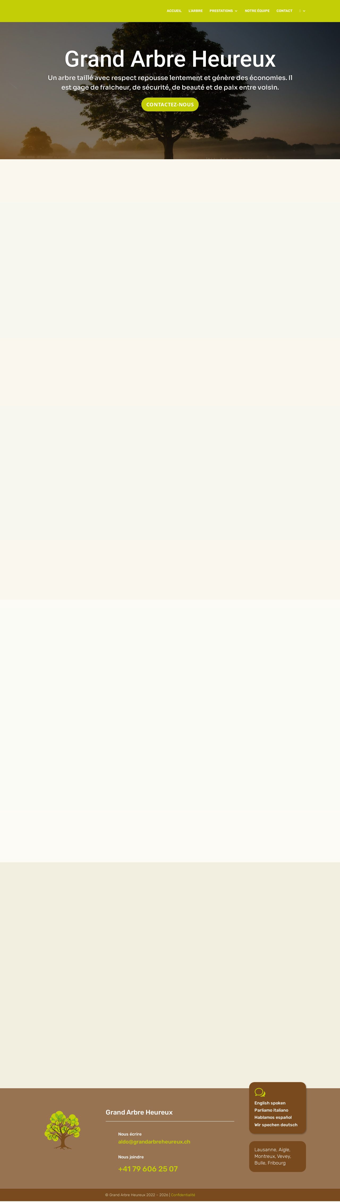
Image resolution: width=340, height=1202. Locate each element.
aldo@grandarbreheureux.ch (154, 1142)
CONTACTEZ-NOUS (170, 104)
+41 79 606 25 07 (148, 1169)
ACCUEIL (174, 11)
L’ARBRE (196, 11)
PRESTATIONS (221, 11)
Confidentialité (183, 1195)
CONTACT (284, 11)
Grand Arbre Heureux (170, 59)
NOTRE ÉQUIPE (257, 11)
